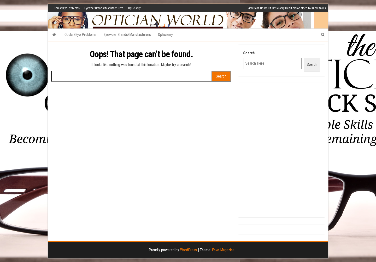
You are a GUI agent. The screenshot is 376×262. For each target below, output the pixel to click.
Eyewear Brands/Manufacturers (103, 8)
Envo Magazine (223, 250)
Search (249, 53)
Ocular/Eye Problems (67, 8)
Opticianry (134, 8)
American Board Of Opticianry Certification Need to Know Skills (287, 8)
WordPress (188, 250)
